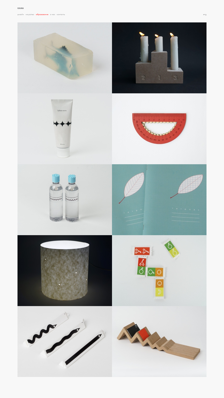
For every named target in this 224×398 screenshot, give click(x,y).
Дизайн (21, 14)
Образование (42, 14)
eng (204, 14)
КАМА (21, 8)
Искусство (30, 14)
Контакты (61, 14)
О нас (52, 14)
